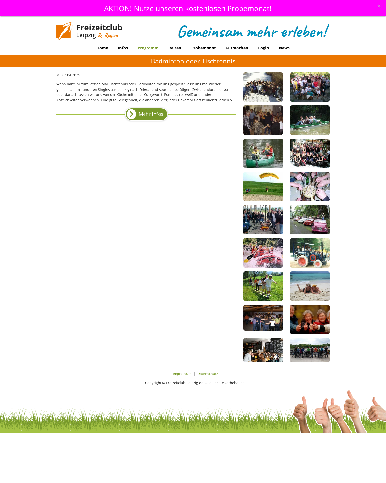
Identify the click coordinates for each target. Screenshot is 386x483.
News (284, 48)
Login (263, 48)
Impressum (182, 373)
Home (102, 48)
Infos (123, 48)
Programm (148, 48)
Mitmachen (237, 48)
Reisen (174, 48)
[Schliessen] (379, 6)
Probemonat (203, 48)
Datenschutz (207, 373)
